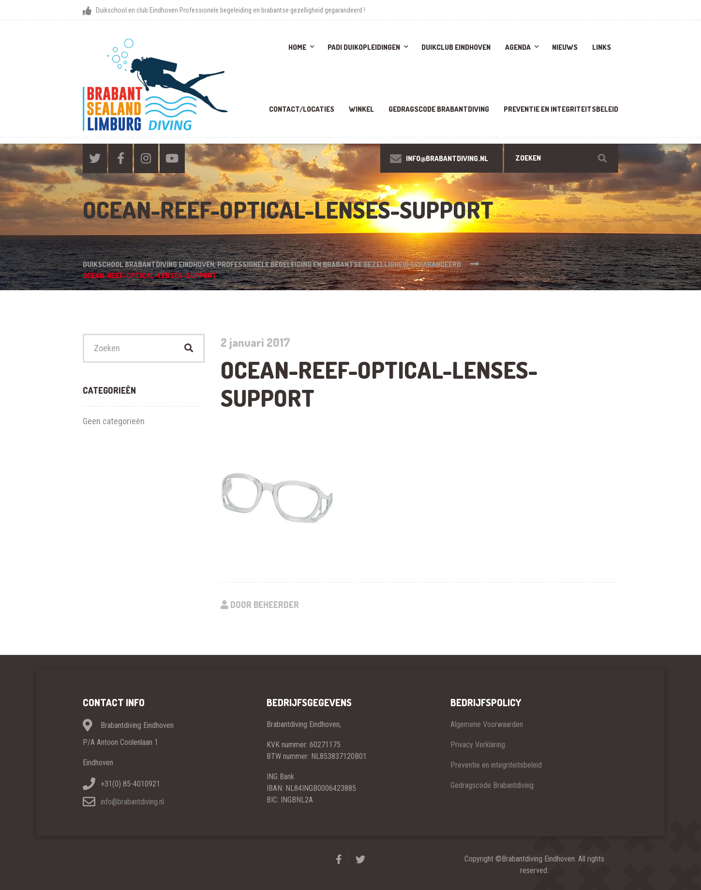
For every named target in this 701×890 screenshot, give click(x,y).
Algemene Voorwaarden (486, 724)
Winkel (361, 109)
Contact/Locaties (301, 109)
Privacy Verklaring (477, 744)
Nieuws (565, 47)
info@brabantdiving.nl (132, 801)
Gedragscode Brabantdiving (492, 785)
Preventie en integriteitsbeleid (561, 109)
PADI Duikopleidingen (364, 47)
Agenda (518, 47)
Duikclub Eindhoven (456, 47)
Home (297, 47)
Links (601, 47)
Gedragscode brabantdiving (438, 109)
